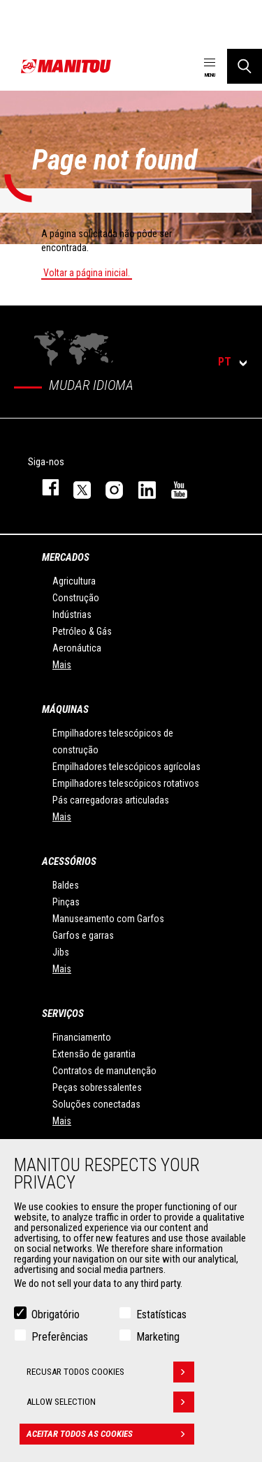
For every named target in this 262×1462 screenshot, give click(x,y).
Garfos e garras (83, 935)
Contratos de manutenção (104, 1070)
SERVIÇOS (63, 1013)
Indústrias (72, 614)
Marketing (158, 1336)
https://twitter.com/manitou (75, 487)
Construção (75, 597)
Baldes (65, 885)
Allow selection (110, 1402)
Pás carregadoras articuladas (110, 800)
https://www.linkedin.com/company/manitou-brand (140, 487)
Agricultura (74, 581)
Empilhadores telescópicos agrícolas (126, 766)
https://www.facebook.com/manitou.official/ (43, 487)
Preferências (59, 1336)
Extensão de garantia (94, 1054)
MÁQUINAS (65, 709)
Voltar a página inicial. (86, 272)
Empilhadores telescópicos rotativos (125, 783)
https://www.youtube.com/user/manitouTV (173, 487)
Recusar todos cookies (110, 1372)
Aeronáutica (76, 648)
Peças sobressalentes (97, 1087)
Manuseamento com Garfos (108, 918)
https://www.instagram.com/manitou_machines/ (108, 487)
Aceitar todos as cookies (110, 1434)
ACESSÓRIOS (69, 861)
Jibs (60, 952)
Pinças (66, 901)
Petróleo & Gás (82, 631)
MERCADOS (65, 557)
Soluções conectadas (96, 1104)
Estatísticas (161, 1314)
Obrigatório (55, 1314)
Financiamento (81, 1037)
